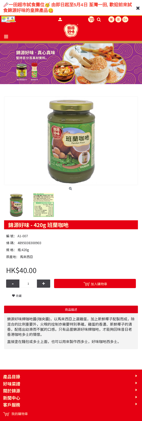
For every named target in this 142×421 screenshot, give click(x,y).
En (125, 19)
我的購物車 (15, 413)
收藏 (19, 296)
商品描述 (71, 309)
